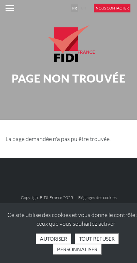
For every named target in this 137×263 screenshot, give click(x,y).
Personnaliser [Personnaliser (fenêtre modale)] (77, 249)
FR (74, 8)
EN (83, 8)
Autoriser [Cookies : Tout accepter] (53, 239)
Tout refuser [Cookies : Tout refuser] (97, 239)
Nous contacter (112, 8)
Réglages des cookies (97, 197)
